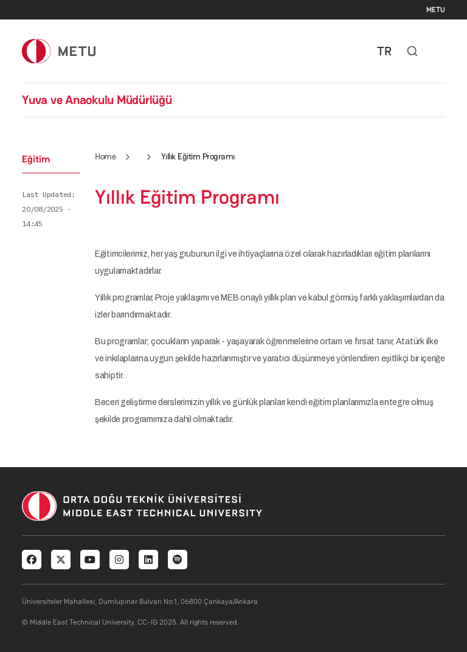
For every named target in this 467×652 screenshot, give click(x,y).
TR (384, 51)
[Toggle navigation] (439, 51)
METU (435, 10)
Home (105, 156)
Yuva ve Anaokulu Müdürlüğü (97, 99)
